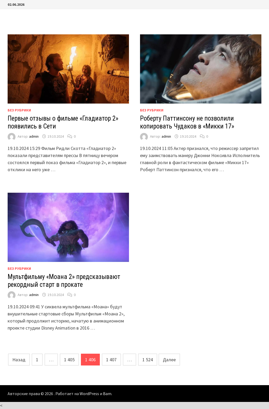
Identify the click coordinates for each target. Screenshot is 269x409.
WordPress (89, 393)
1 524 (147, 360)
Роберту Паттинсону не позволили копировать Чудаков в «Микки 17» (187, 122)
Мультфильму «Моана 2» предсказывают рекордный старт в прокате (64, 280)
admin (34, 136)
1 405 (69, 360)
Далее (169, 360)
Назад (18, 360)
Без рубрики (19, 110)
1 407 (111, 360)
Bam (107, 393)
